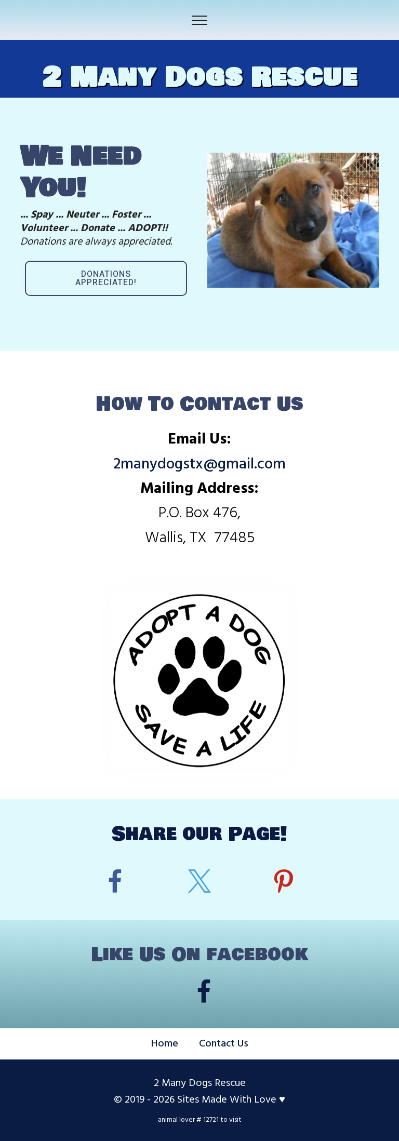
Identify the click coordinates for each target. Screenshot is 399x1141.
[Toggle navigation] (200, 20)
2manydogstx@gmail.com (199, 464)
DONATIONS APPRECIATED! (106, 278)
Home (164, 1044)
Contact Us (223, 1044)
